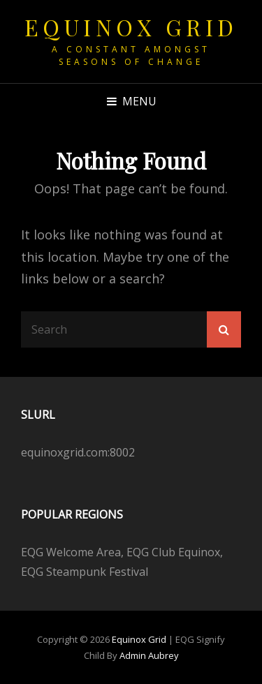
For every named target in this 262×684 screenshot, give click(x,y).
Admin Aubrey (149, 655)
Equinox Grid (131, 27)
